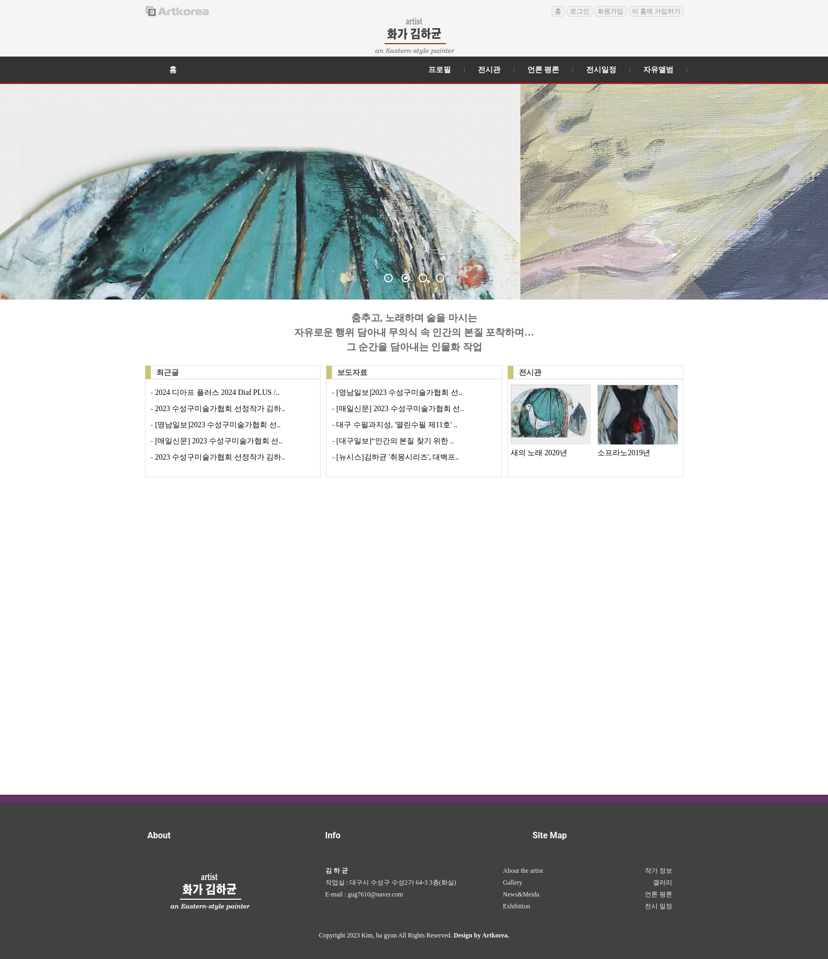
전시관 (489, 70)
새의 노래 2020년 (539, 453)
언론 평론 (543, 70)
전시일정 (601, 70)
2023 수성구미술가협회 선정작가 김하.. (219, 409)
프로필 (439, 70)
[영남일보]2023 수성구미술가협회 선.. (217, 425)
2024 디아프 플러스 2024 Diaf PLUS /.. (216, 392)
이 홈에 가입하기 (656, 11)
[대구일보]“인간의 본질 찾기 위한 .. (394, 441)
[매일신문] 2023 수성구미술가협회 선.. (217, 441)
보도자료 (352, 373)
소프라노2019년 (623, 453)
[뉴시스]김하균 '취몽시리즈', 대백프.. (397, 457)
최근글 (167, 373)
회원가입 (610, 11)
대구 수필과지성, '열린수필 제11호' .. (396, 425)
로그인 (579, 11)
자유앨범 (658, 70)
